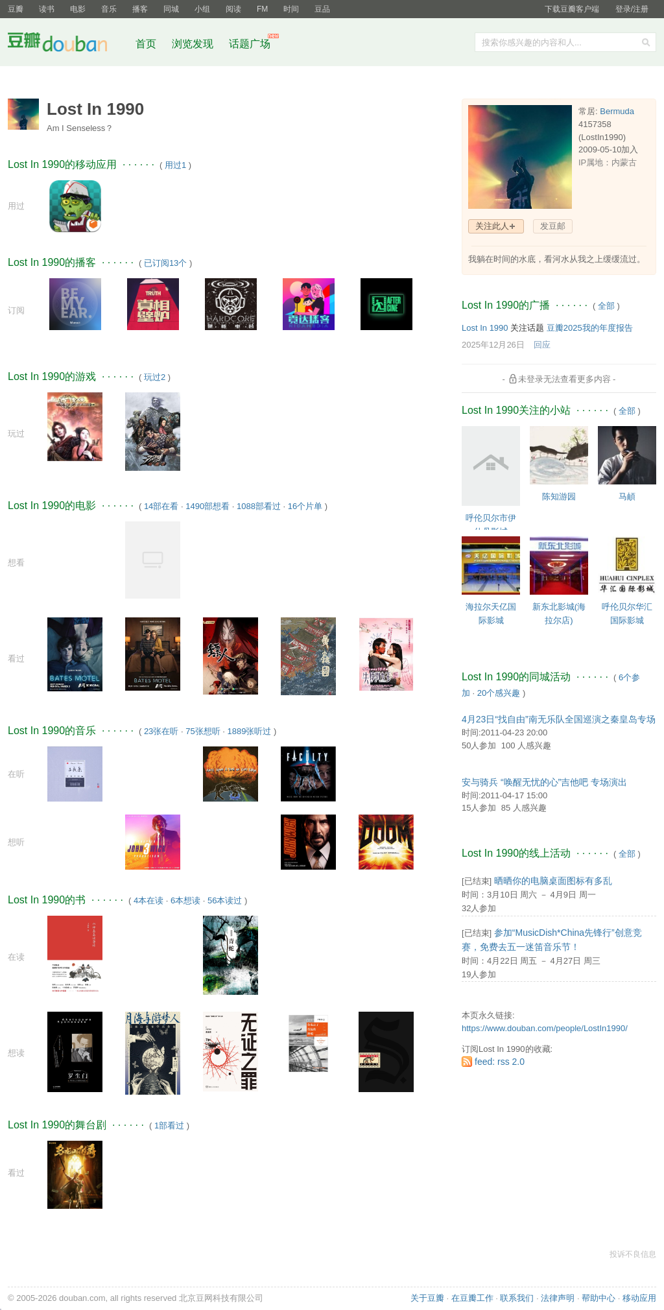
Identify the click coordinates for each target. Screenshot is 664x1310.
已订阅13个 (165, 263)
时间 (291, 9)
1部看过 (169, 1125)
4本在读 (148, 900)
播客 (140, 9)
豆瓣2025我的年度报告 (590, 328)
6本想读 (185, 900)
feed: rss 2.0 (500, 1061)
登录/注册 (631, 9)
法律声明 (558, 1298)
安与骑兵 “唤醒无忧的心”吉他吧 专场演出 (544, 782)
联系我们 (517, 1298)
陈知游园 (559, 496)
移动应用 (639, 1298)
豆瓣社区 (67, 44)
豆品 (322, 9)
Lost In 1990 (485, 328)
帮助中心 (598, 1298)
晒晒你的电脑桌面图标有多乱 (553, 880)
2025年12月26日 (493, 345)
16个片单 (305, 506)
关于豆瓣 (427, 1298)
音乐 (109, 9)
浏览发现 (194, 43)
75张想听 (202, 731)
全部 (606, 306)
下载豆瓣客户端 (572, 9)
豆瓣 (15, 9)
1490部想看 (207, 506)
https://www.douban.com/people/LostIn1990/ (545, 1028)
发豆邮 (552, 226)
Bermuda (617, 111)
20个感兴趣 (498, 693)
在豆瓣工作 (472, 1298)
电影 (78, 9)
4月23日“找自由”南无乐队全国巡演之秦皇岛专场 (559, 719)
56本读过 (225, 900)
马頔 (627, 496)
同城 (171, 9)
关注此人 (492, 226)
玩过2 (154, 377)
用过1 (175, 165)
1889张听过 (250, 731)
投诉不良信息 (633, 1254)
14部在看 (161, 506)
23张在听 (161, 731)
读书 (46, 9)
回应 (542, 345)
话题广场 (249, 43)
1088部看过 (259, 506)
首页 (146, 43)
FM (262, 9)
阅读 (233, 9)
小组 (202, 9)
